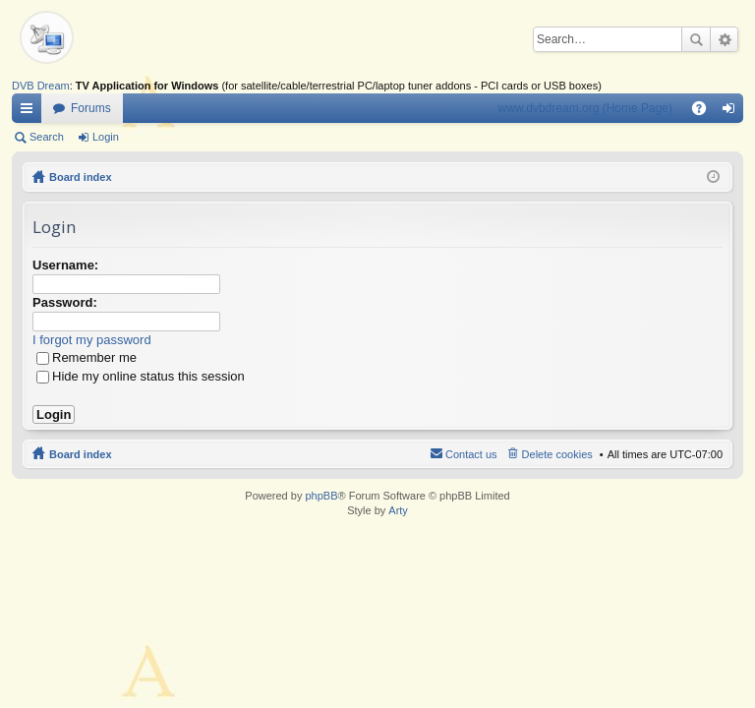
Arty (398, 510)
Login (105, 137)
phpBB (321, 496)
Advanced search (724, 39)
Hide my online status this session (140, 376)
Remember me (86, 357)
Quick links (30, 112)
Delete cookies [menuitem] (557, 454)
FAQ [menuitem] (705, 112)
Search (696, 39)
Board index (80, 177)
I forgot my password (91, 339)
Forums (91, 108)
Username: (65, 265)
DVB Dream (41, 85)
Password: (64, 302)
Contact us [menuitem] (471, 454)
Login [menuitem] (733, 112)
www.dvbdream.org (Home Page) (585, 108)
